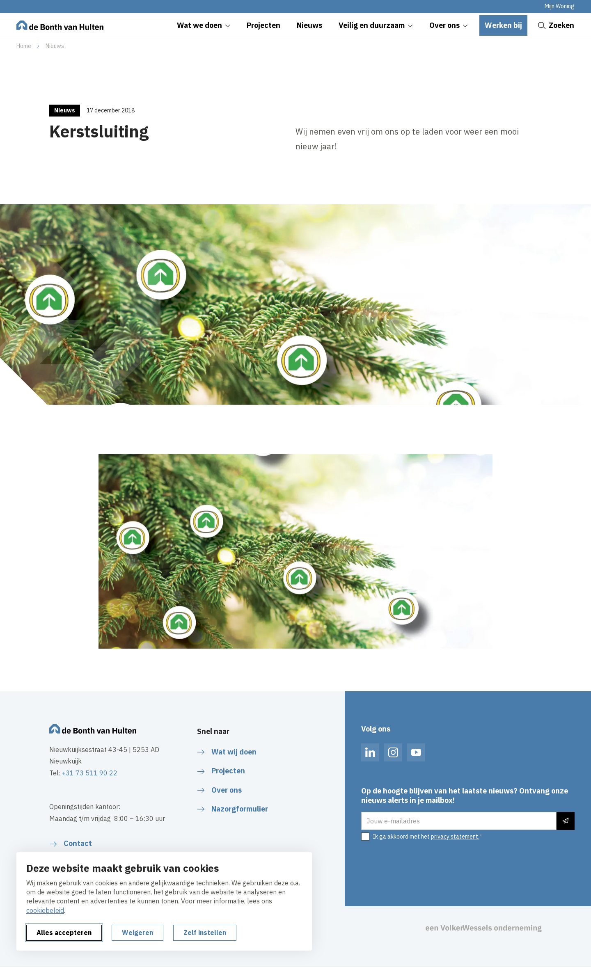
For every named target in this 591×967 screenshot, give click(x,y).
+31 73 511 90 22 (89, 773)
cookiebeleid (45, 910)
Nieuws (55, 46)
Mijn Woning (560, 6)
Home (23, 46)
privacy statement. (455, 836)
